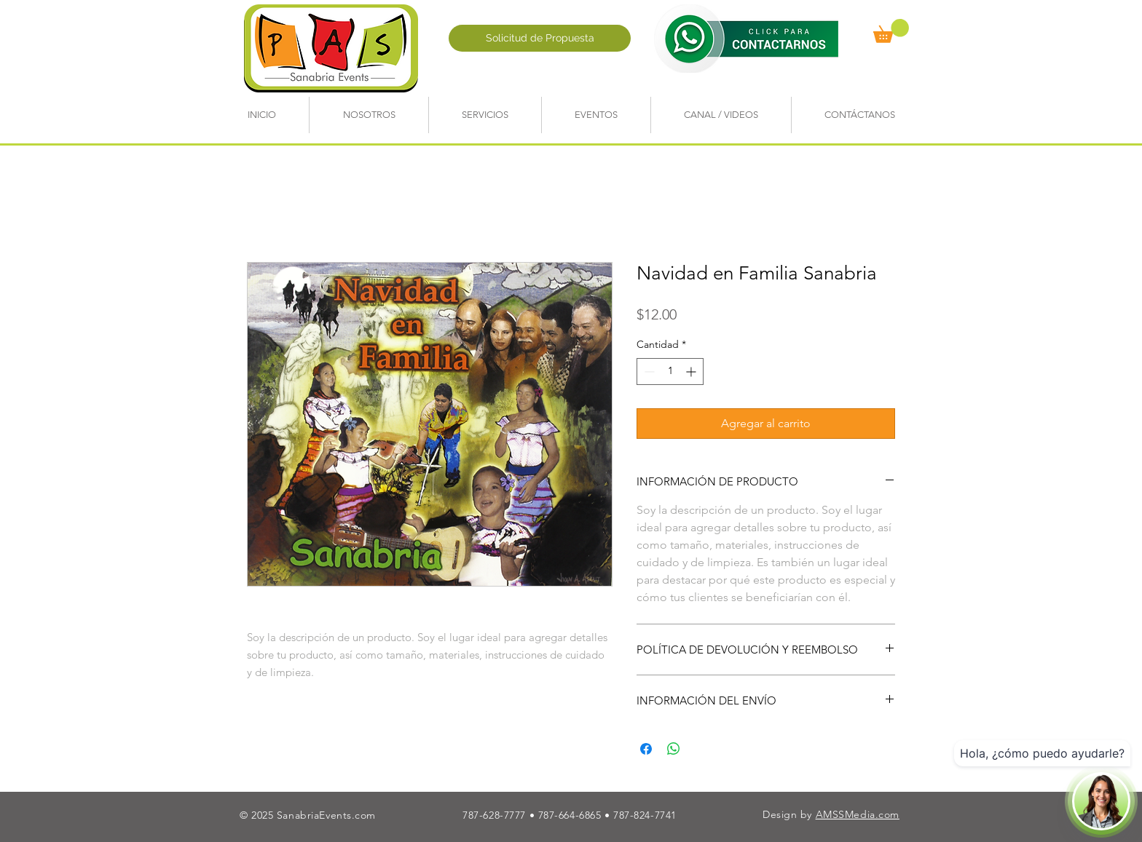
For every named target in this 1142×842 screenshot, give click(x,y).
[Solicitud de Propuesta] (540, 38)
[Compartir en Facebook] (646, 749)
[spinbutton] (670, 371)
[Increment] (692, 371)
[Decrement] (648, 371)
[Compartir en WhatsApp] (673, 749)
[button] (891, 31)
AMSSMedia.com (857, 814)
